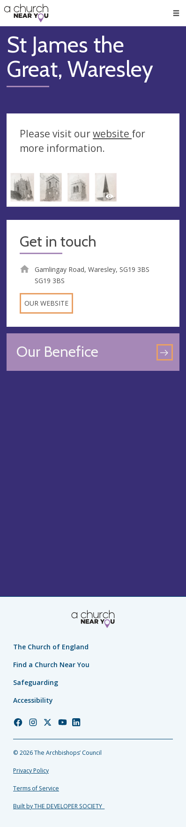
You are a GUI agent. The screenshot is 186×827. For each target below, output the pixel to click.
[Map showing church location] (93, 463)
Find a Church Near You (51, 664)
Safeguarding (35, 682)
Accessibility (33, 700)
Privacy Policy (31, 770)
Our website (46, 303)
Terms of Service (36, 788)
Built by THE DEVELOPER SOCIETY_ (58, 806)
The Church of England (51, 646)
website (112, 133)
